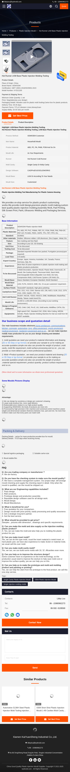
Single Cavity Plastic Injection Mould (17, 580)
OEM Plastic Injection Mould (45, 580)
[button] (6, 72)
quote (64, 6)
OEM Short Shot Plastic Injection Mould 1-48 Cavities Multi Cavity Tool (50, 709)
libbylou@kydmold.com (11, 2)
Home (4, 31)
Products (12, 31)
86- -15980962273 (60, 2)
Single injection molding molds (15, 584)
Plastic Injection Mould (27, 31)
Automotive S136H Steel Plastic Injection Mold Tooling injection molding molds (16, 709)
